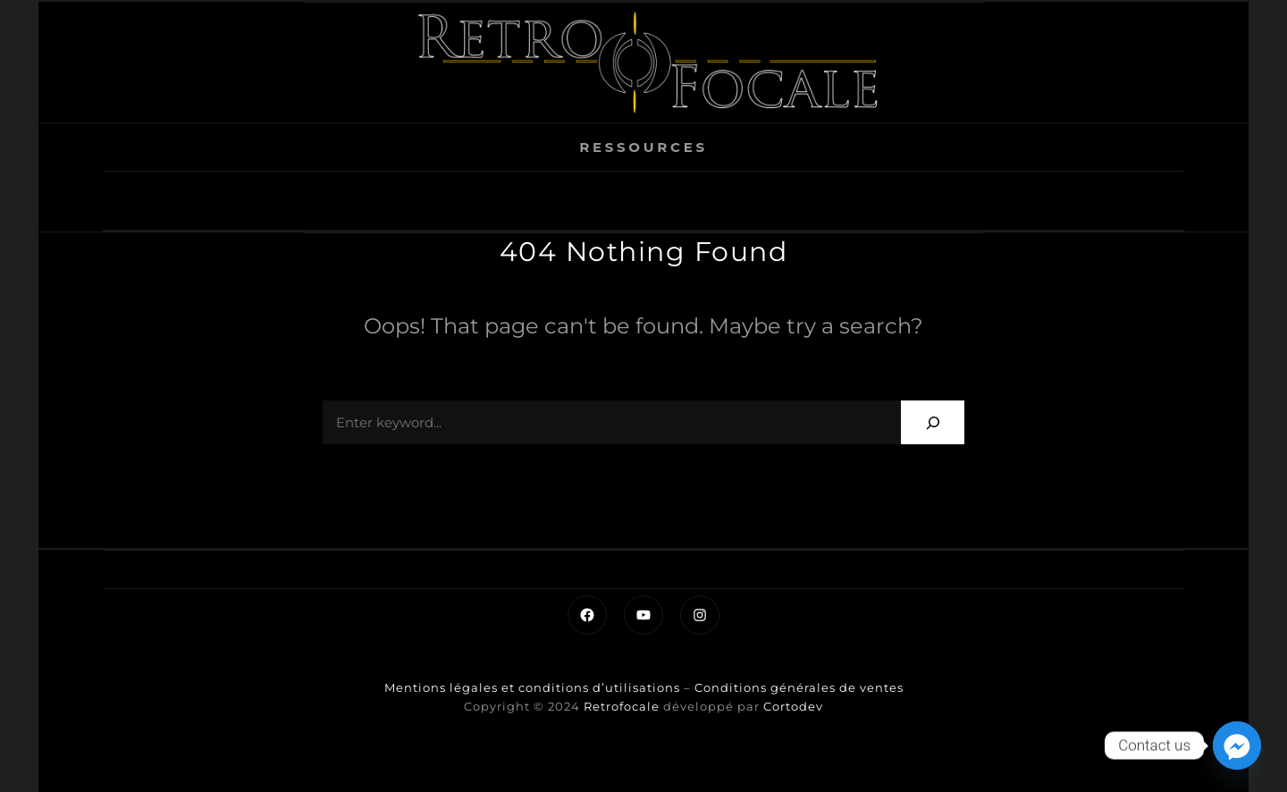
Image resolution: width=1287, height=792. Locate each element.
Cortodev (793, 706)
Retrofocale (622, 706)
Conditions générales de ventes (799, 687)
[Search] (932, 422)
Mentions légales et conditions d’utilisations (532, 687)
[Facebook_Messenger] (1237, 745)
